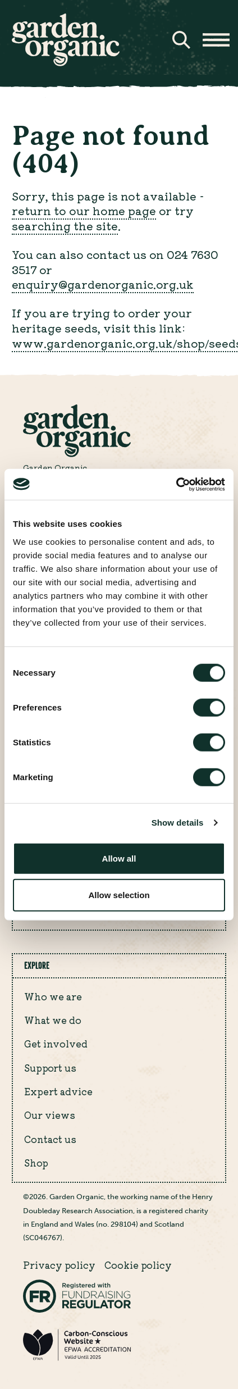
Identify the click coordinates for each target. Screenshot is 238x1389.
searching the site (65, 225)
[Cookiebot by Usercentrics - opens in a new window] (176, 484)
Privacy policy (59, 1265)
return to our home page (84, 210)
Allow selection (118, 895)
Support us (50, 1067)
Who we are (53, 996)
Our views (49, 1115)
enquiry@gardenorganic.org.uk (103, 284)
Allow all (119, 858)
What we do (52, 1020)
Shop (36, 1162)
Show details (178, 822)
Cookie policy (138, 1265)
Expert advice (58, 1091)
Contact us (50, 1139)
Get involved (56, 1043)
